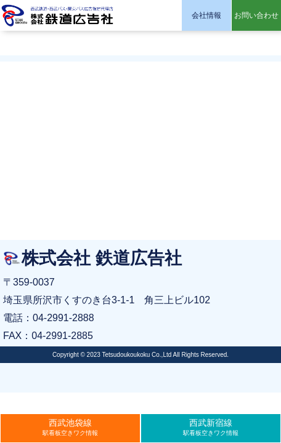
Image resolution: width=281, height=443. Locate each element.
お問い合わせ (256, 15)
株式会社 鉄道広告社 (58, 15)
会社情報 (206, 15)
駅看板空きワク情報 (70, 427)
